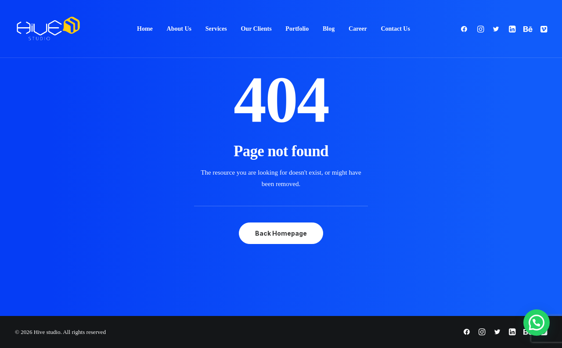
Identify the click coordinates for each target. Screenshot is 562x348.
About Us (179, 28)
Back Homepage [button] (281, 233)
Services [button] (216, 28)
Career (358, 28)
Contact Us (395, 28)
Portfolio (297, 28)
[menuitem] (145, 29)
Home (145, 28)
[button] (466, 29)
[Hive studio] (48, 29)
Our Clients (256, 28)
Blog (329, 28)
